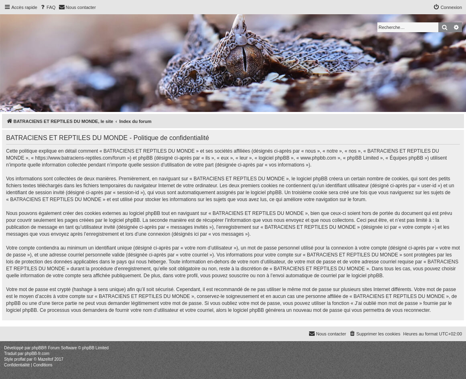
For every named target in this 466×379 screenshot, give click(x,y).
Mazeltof (45, 359)
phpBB (38, 348)
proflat (20, 359)
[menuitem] (47, 7)
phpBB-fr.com (37, 353)
